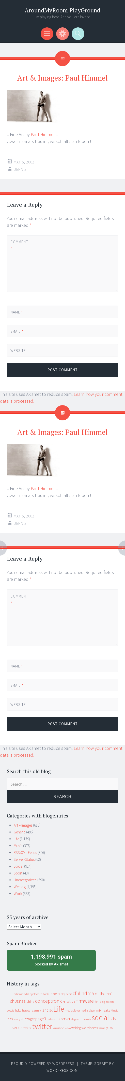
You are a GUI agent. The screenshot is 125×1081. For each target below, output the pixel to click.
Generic (19, 832)
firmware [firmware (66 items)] (85, 1001)
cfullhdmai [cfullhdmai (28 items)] (103, 993)
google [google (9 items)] (10, 1010)
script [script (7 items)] (57, 1019)
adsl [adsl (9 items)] (26, 994)
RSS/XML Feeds (25, 852)
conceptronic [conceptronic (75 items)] (49, 1001)
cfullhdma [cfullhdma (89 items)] (83, 993)
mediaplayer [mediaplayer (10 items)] (72, 1010)
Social (18, 866)
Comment (19, 245)
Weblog (20, 886)
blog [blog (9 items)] (62, 994)
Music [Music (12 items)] (114, 1010)
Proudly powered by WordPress (42, 1063)
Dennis (20, 169)
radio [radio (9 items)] (50, 1019)
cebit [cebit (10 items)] (69, 994)
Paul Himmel (43, 134)
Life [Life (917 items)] (58, 1009)
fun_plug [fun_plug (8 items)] (100, 1001)
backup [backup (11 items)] (47, 994)
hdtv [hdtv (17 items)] (18, 1010)
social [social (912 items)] (100, 1017)
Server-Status (24, 859)
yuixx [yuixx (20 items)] (109, 1028)
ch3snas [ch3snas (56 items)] (18, 1001)
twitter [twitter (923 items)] (42, 1026)
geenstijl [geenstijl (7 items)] (110, 1001)
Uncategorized (25, 880)
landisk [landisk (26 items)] (47, 1010)
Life (16, 838)
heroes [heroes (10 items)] (26, 1010)
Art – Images (23, 825)
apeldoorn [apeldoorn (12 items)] (35, 994)
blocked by (51, 959)
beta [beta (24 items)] (56, 993)
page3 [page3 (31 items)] (40, 1018)
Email (17, 331)
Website (18, 350)
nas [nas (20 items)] (10, 1019)
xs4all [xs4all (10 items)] (102, 1028)
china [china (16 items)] (30, 1001)
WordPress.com (62, 1070)
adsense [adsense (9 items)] (18, 994)
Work (18, 893)
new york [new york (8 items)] (18, 1019)
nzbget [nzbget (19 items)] (29, 1019)
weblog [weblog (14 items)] (76, 1028)
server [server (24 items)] (65, 1018)
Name (16, 312)
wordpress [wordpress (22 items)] (90, 1027)
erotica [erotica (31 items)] (69, 1001)
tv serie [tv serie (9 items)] (27, 1028)
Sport (18, 873)
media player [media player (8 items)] (88, 1010)
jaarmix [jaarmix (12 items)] (36, 1010)
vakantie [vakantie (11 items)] (58, 1028)
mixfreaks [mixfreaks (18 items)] (103, 1010)
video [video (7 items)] (68, 1028)
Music (18, 845)
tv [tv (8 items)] (111, 1019)
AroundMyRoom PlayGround (62, 10)
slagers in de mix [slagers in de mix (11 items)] (81, 1019)
